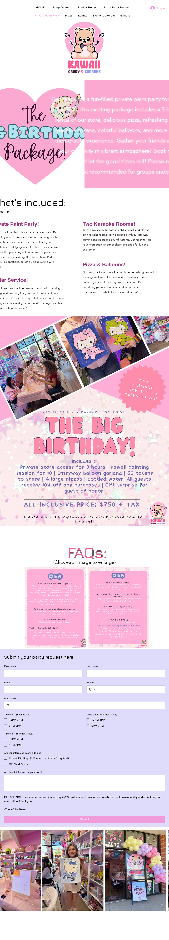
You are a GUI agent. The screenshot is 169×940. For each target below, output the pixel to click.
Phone (90, 682)
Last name (93, 666)
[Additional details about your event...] (84, 783)
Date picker (11, 698)
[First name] (42, 673)
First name (10, 666)
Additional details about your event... (24, 772)
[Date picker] (7, 705)
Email (8, 682)
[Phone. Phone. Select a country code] (92, 689)
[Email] (42, 689)
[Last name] (125, 673)
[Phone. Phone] (129, 689)
